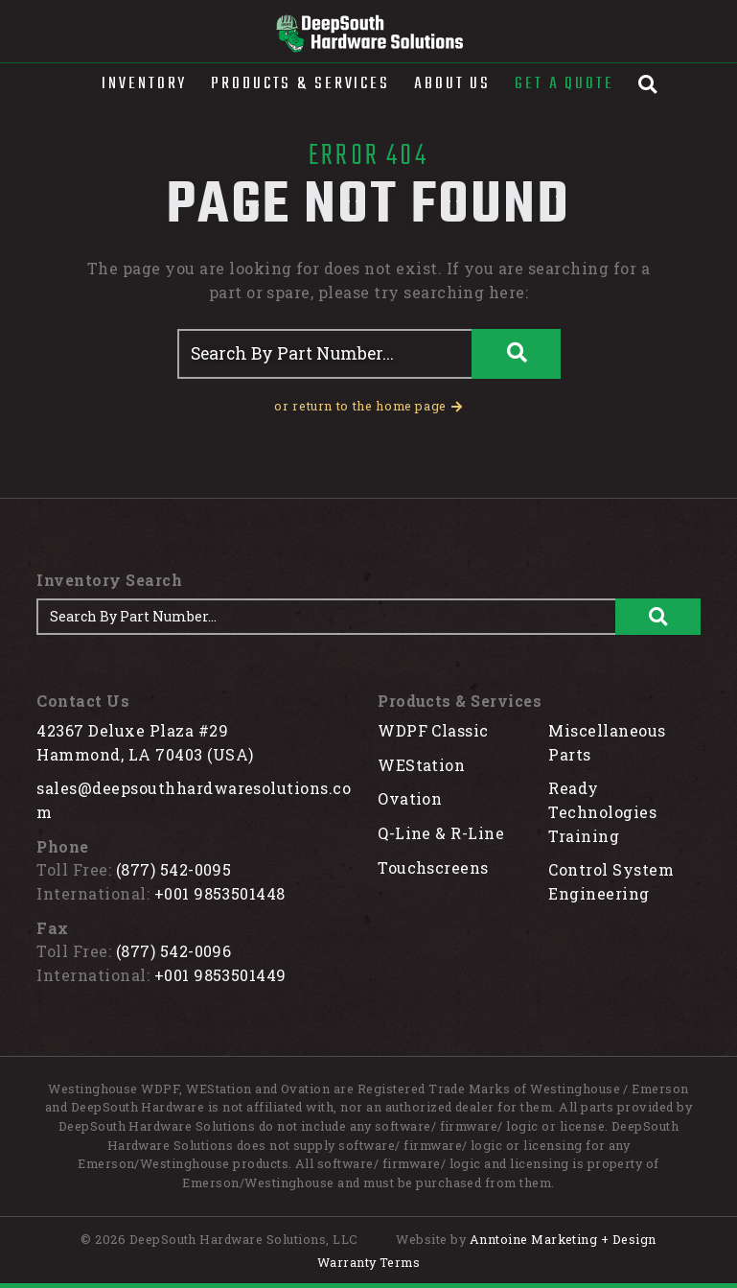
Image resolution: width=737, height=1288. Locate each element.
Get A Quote (564, 84)
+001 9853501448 (220, 893)
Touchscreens (433, 867)
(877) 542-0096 (174, 951)
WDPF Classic (433, 730)
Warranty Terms (369, 1262)
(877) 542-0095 (174, 869)
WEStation (421, 765)
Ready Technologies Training (602, 811)
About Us (452, 84)
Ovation (410, 798)
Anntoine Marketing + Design (563, 1239)
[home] (368, 33)
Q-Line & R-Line (441, 833)
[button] (144, 84)
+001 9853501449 (220, 975)
